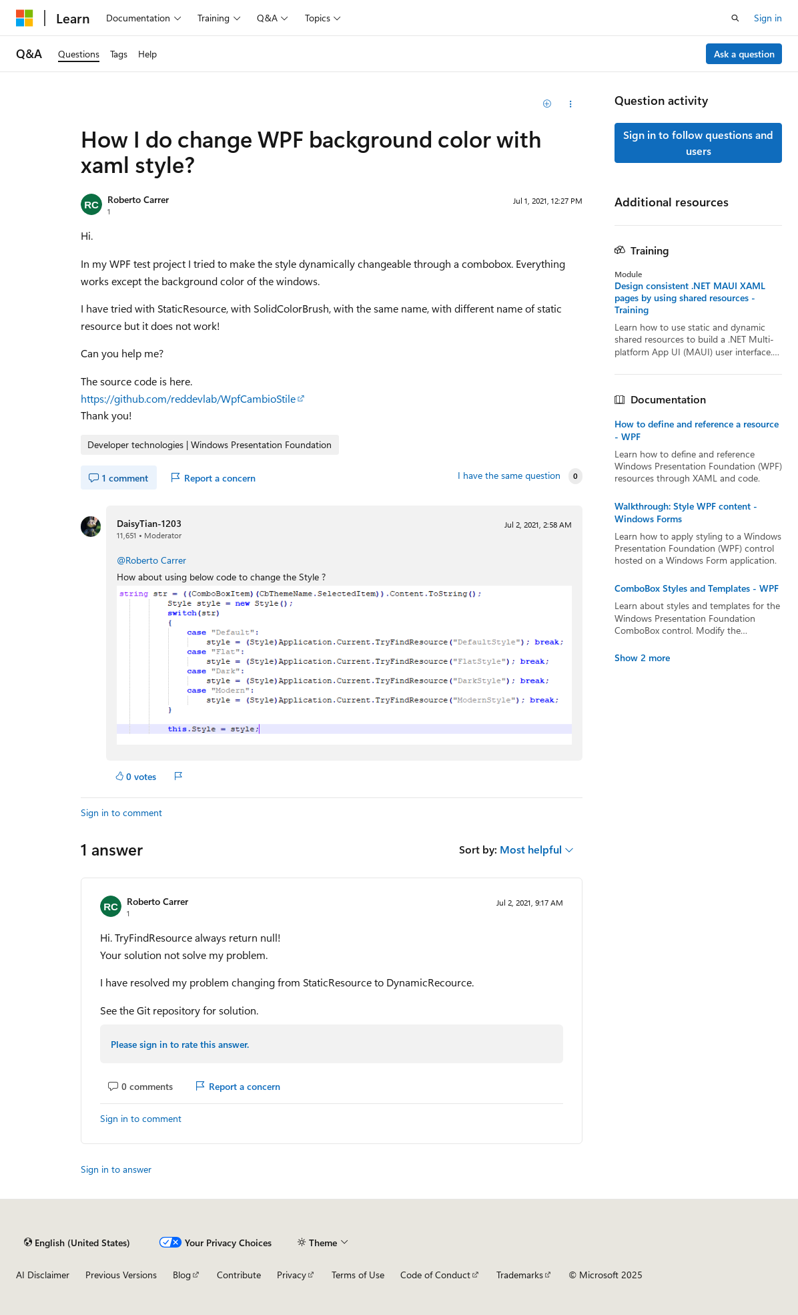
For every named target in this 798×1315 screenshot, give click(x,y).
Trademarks (519, 1274)
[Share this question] (570, 104)
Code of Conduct (435, 1274)
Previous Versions (121, 1274)
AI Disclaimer (42, 1274)
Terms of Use (358, 1274)
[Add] (547, 104)
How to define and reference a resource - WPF (697, 430)
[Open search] (735, 18)
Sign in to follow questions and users (698, 143)
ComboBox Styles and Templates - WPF (697, 588)
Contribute (239, 1274)
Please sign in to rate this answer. (180, 1044)
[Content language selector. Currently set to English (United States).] (77, 1242)
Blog (182, 1274)
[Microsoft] (24, 18)
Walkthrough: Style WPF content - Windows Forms (686, 512)
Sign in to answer (116, 1169)
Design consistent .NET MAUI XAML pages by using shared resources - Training (690, 298)
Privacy (291, 1274)
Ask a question (744, 53)
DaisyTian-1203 (149, 523)
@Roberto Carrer (151, 560)
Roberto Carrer (138, 199)
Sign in (768, 17)
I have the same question (509, 475)
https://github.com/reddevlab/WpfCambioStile (188, 398)
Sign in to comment (121, 812)
